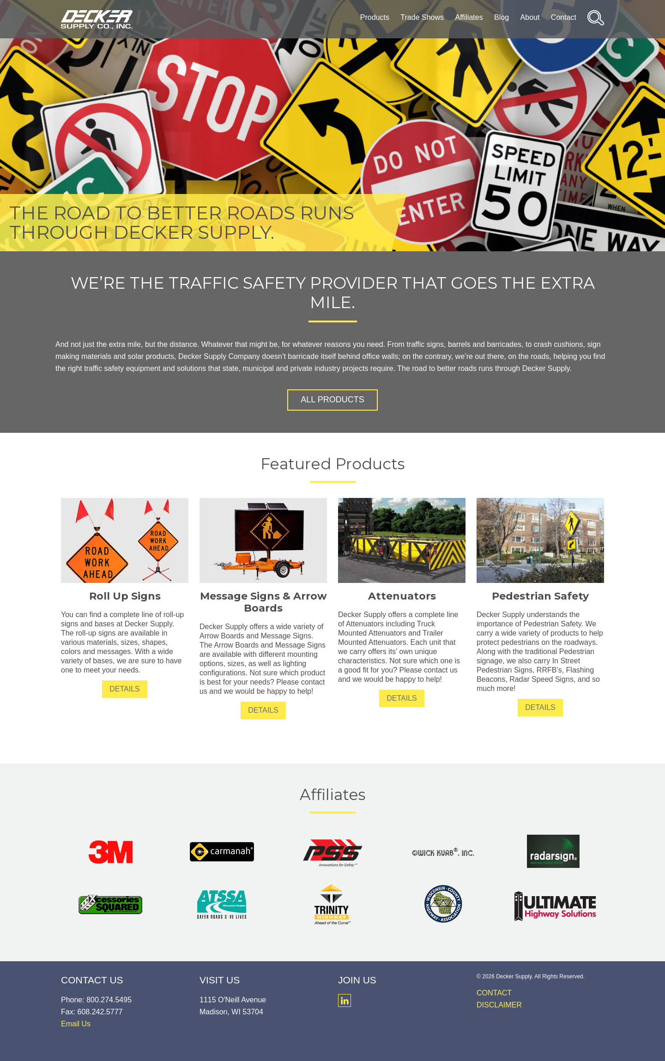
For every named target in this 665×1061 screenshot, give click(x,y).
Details (124, 689)
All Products (332, 399)
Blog (501, 17)
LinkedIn (344, 1000)
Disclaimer (499, 1005)
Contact (563, 17)
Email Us (76, 1024)
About (530, 17)
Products (374, 17)
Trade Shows (422, 17)
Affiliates (469, 17)
